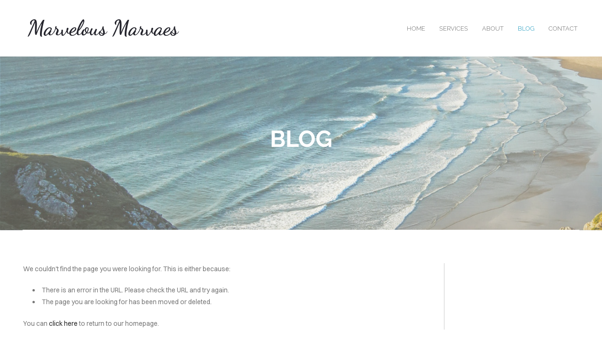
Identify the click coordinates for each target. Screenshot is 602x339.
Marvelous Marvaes (103, 28)
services (453, 28)
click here (63, 323)
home (416, 28)
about (493, 28)
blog (526, 28)
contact (563, 28)
